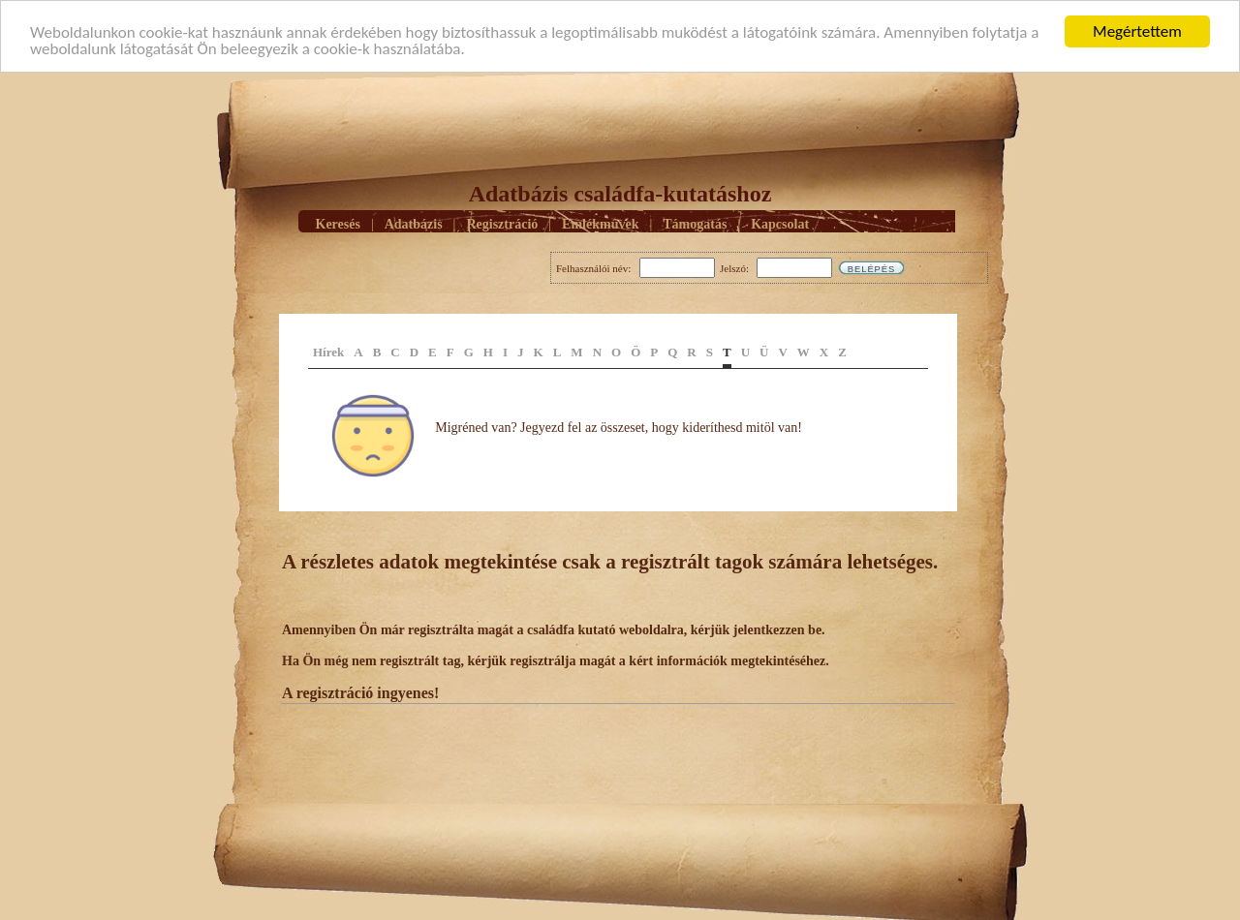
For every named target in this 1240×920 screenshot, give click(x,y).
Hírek (328, 352)
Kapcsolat (780, 224)
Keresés (338, 224)
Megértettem (1137, 31)
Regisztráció (502, 224)
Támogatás (695, 224)
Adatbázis (414, 224)
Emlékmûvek (600, 224)
